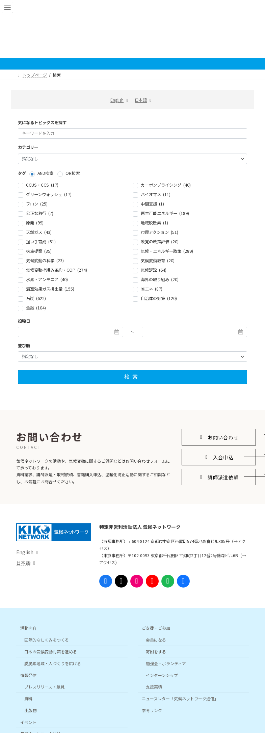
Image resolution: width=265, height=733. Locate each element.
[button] (219, 437)
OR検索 (72, 173)
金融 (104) (36, 308)
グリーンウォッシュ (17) (49, 194)
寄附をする (156, 651)
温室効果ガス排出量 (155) (50, 289)
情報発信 (28, 675)
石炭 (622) (36, 298)
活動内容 (28, 628)
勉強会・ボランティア (166, 663)
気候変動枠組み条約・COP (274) (56, 270)
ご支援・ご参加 (156, 628)
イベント (28, 722)
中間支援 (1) (152, 204)
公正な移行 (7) (39, 213)
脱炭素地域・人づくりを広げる (52, 663)
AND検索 (45, 173)
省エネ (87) (151, 289)
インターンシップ (162, 675)
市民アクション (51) (159, 232)
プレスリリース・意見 (44, 686)
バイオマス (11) (155, 194)
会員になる (156, 640)
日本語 (141, 100)
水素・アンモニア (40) (47, 279)
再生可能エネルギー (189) (165, 213)
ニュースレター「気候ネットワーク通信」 (180, 698)
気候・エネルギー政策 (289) (167, 251)
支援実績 (154, 686)
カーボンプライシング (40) (166, 185)
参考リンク (152, 710)
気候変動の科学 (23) (45, 260)
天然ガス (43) (39, 232)
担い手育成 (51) (41, 242)
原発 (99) (35, 223)
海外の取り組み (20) (160, 279)
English (117, 100)
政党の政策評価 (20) (160, 242)
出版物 (30, 710)
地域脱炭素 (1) (154, 223)
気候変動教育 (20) (158, 260)
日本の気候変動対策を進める (50, 651)
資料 (28, 698)
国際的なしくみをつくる (46, 640)
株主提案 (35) (39, 251)
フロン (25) (37, 204)
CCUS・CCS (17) (42, 185)
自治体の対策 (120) (159, 298)
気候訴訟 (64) (153, 270)
